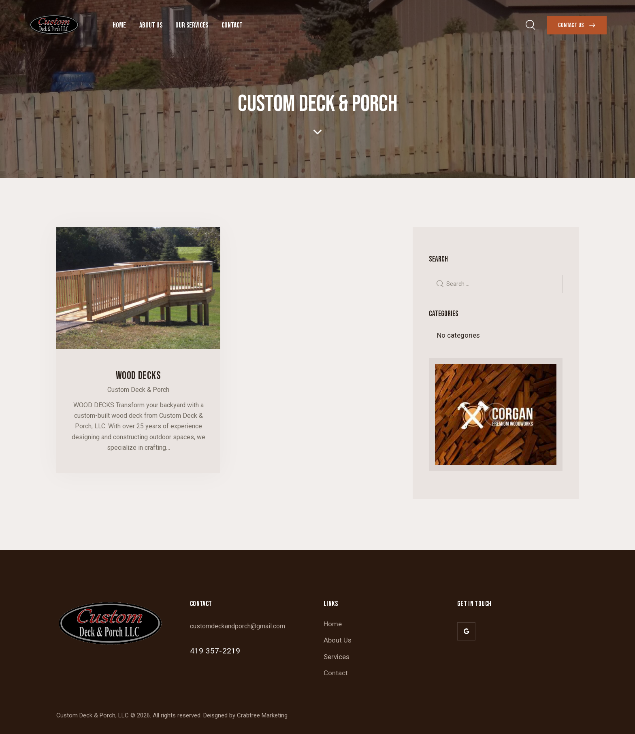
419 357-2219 (215, 650)
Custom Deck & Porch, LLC (92, 715)
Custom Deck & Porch (138, 390)
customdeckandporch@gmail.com (237, 626)
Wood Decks (138, 375)
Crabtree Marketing (262, 715)
